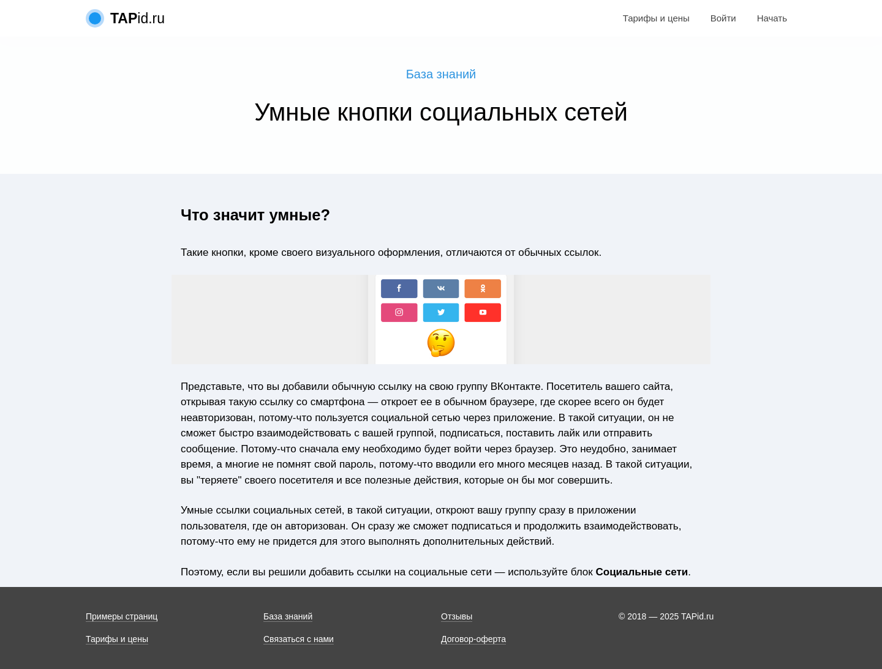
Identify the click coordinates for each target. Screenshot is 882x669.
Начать (772, 18)
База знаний (441, 74)
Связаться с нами (298, 639)
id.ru (137, 18)
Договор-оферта (473, 639)
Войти (723, 18)
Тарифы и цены (656, 18)
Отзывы (456, 616)
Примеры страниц (121, 616)
